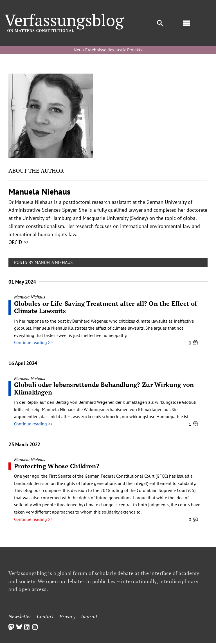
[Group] (64, 16)
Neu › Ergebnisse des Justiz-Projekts (108, 50)
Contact (45, 616)
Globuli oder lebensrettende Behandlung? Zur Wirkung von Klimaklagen (104, 388)
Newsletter (19, 616)
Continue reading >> (33, 342)
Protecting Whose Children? (56, 466)
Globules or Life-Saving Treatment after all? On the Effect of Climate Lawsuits (105, 307)
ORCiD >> (18, 242)
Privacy (67, 616)
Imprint (89, 616)
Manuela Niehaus (29, 297)
